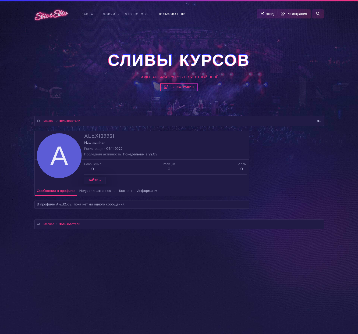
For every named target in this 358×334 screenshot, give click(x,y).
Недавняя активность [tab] (97, 191)
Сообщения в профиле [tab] (56, 191)
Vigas (41, 302)
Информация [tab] (147, 191)
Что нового (136, 14)
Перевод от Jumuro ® (179, 311)
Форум (109, 14)
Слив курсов (11, 324)
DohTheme (190, 318)
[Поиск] (318, 13)
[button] (118, 14)
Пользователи (172, 14)
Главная (88, 14)
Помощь (295, 302)
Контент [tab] (125, 191)
